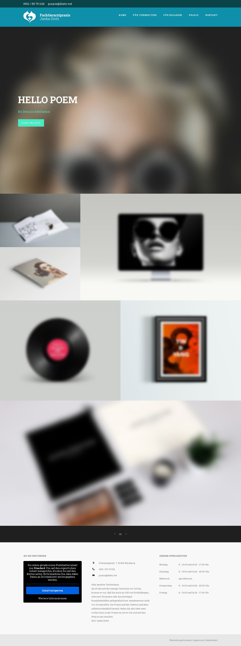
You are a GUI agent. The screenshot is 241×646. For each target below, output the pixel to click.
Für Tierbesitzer (145, 15)
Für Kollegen (172, 15)
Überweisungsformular (180, 640)
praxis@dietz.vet (60, 4)
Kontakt (211, 15)
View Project (31, 122)
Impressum (198, 640)
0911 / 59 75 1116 (34, 4)
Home (122, 15)
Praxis (194, 15)
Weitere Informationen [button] (52, 598)
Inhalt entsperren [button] (52, 590)
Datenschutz (212, 640)
